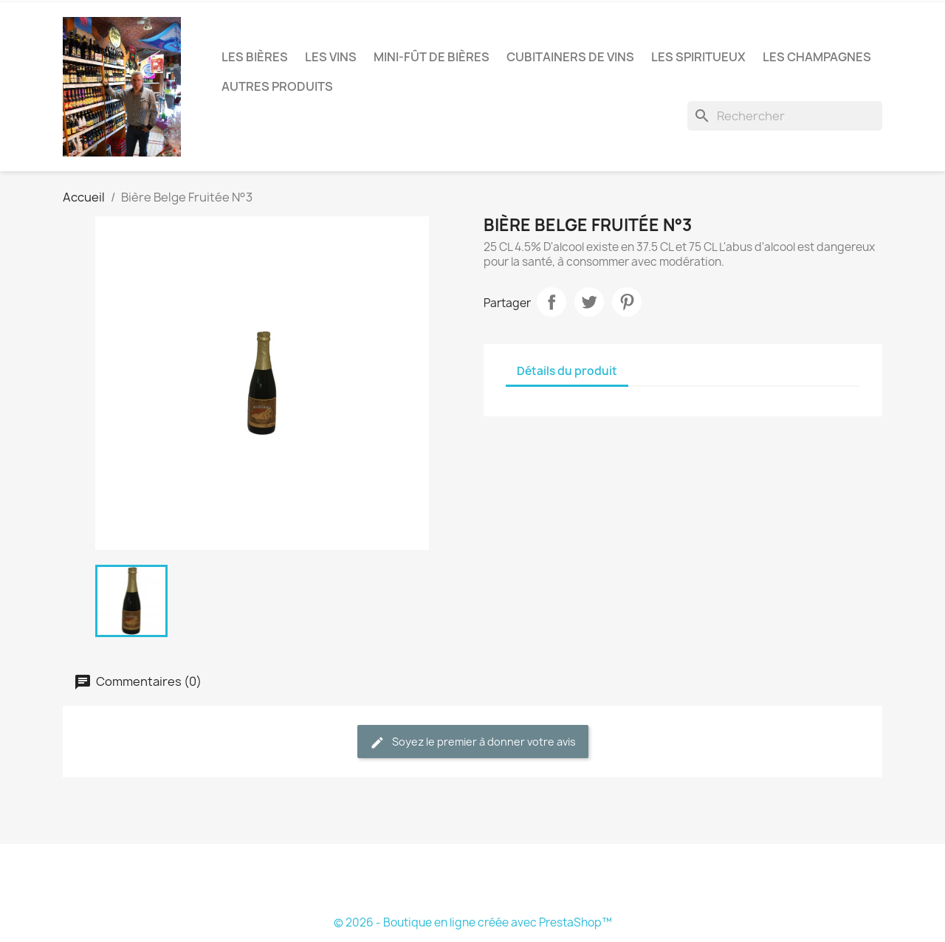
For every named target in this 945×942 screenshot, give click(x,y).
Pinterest (627, 302)
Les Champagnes (817, 57)
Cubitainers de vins (570, 57)
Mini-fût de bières (431, 57)
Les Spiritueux (698, 57)
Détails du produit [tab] (567, 371)
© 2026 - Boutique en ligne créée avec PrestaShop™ (473, 922)
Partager (551, 302)
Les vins (331, 57)
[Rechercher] (784, 116)
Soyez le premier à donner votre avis (473, 742)
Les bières (254, 57)
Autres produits (277, 86)
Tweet (589, 302)
